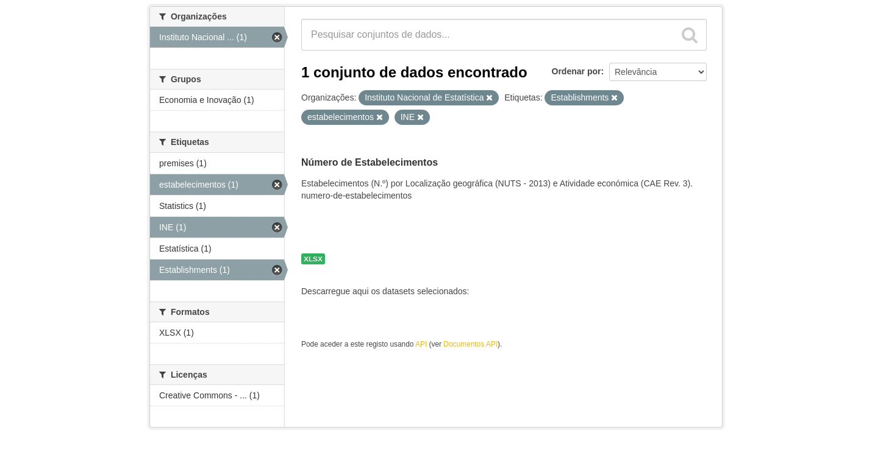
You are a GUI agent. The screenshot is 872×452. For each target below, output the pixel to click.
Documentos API (470, 344)
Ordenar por (576, 71)
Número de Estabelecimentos (369, 162)
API (421, 344)
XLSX (313, 259)
